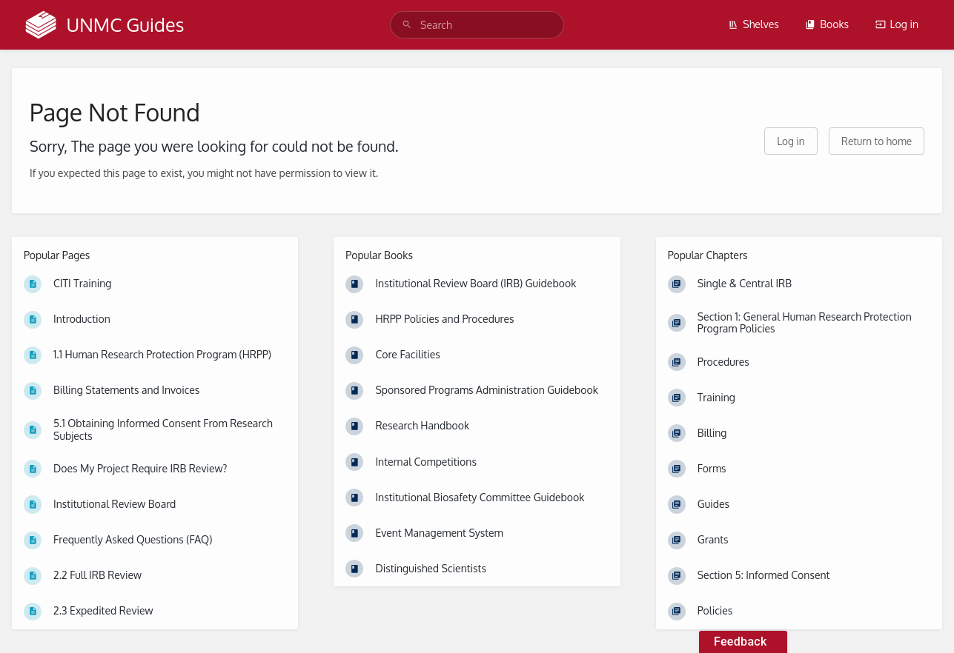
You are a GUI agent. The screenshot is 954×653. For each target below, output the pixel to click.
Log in (896, 24)
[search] (477, 24)
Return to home (876, 141)
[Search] (407, 25)
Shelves (753, 24)
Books (827, 24)
